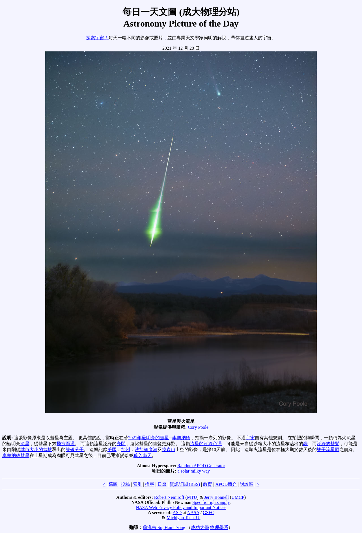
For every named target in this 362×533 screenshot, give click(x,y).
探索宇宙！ (97, 37)
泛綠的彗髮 (328, 443)
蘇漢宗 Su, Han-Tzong (164, 527)
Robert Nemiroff (169, 497)
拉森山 (168, 449)
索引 (137, 484)
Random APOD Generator (201, 465)
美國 (112, 449)
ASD (177, 512)
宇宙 (250, 437)
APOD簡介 (226, 484)
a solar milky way (194, 471)
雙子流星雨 (328, 449)
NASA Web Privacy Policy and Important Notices (181, 507)
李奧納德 (181, 437)
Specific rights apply (210, 502)
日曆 (162, 484)
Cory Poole (198, 427)
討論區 (246, 484)
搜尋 (149, 484)
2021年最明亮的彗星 (148, 437)
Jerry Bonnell (216, 497)
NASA (193, 512)
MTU (192, 497)
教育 (207, 484)
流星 (24, 443)
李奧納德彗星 (15, 455)
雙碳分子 (75, 449)
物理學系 (219, 527)
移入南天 (142, 455)
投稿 (125, 484)
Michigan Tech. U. (183, 517)
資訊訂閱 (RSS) (185, 484)
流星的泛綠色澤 (206, 443)
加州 (125, 449)
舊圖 (113, 484)
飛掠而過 (66, 443)
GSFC (208, 512)
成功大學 (200, 527)
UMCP (237, 497)
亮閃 (121, 443)
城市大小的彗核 (36, 449)
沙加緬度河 (146, 449)
